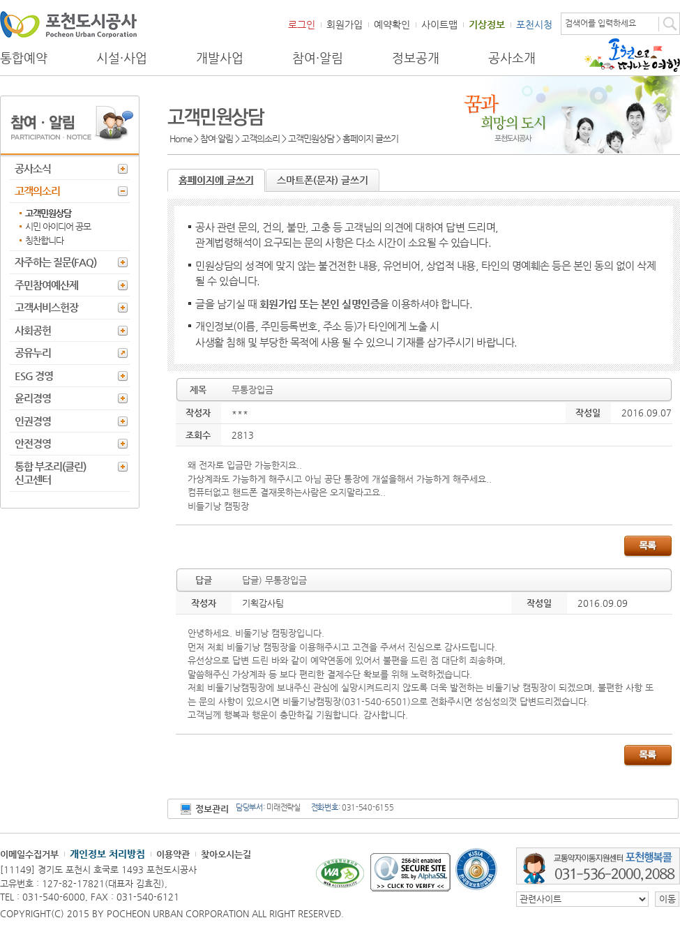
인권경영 (33, 421)
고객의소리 (37, 191)
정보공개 (415, 58)
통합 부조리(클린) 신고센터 (50, 473)
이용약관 (173, 854)
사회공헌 (33, 330)
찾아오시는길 (226, 854)
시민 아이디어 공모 (58, 226)
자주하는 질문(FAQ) (55, 262)
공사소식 (33, 168)
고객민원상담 (48, 213)
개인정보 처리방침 (107, 853)
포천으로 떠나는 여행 (632, 55)
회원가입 (344, 24)
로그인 (301, 24)
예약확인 (392, 24)
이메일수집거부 (29, 854)
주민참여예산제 (46, 285)
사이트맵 (439, 24)
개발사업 (219, 58)
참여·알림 (317, 58)
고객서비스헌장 (46, 307)
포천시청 (534, 24)
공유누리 (33, 353)
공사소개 (512, 58)
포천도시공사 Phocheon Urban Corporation (68, 24)
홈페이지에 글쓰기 (216, 180)
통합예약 (23, 58)
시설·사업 (121, 58)
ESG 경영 (34, 376)
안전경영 (33, 443)
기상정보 (487, 24)
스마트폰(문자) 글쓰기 (322, 180)
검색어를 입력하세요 (600, 23)
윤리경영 (33, 398)
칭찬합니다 (44, 240)
